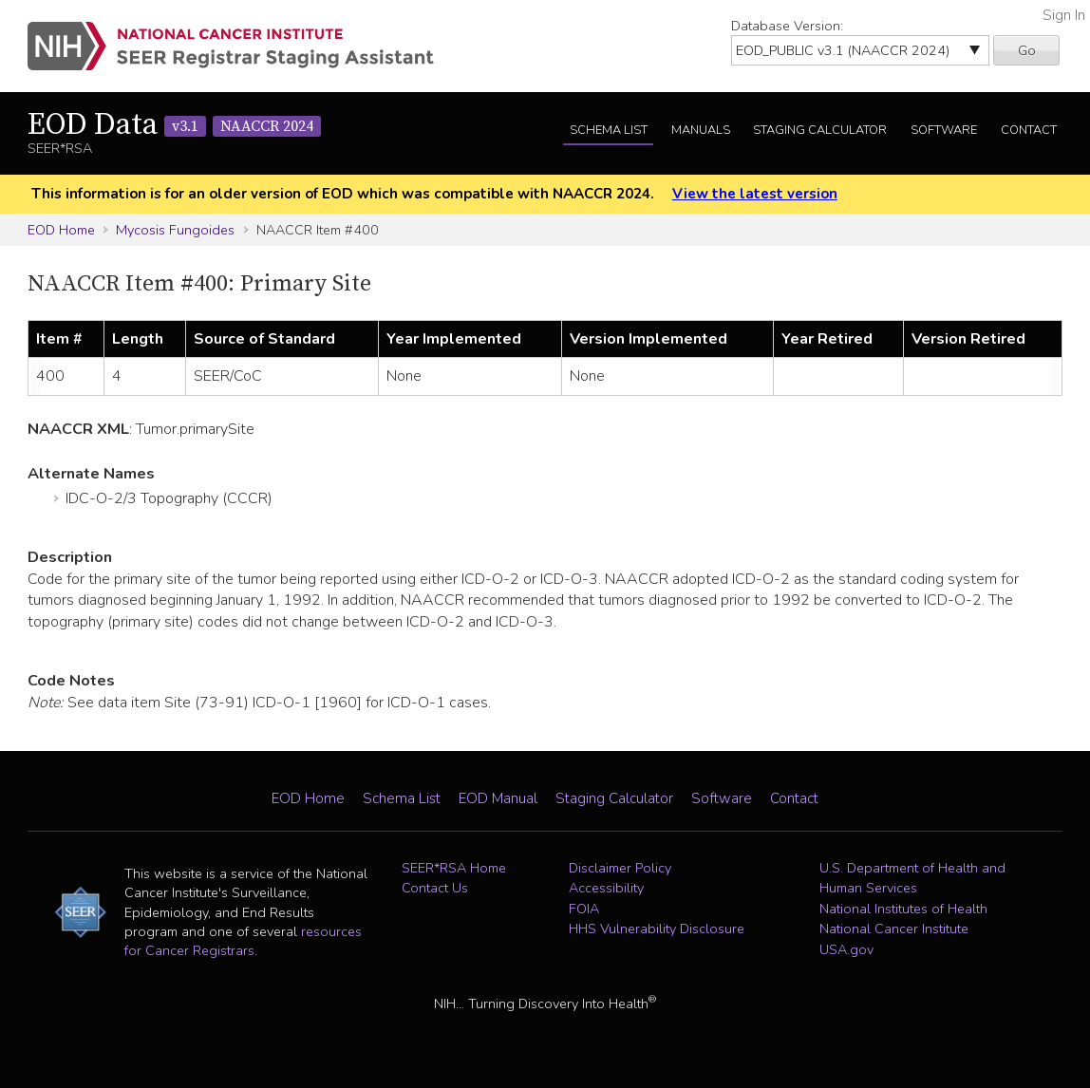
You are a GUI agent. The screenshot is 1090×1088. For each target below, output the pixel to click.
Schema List (609, 130)
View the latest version (754, 193)
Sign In (1064, 15)
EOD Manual (498, 798)
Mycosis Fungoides (175, 229)
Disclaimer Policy (620, 867)
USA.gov (846, 949)
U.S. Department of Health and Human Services (912, 878)
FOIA (584, 908)
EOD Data (174, 125)
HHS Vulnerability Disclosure (656, 928)
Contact (1029, 130)
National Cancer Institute (893, 928)
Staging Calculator (820, 130)
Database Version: (787, 25)
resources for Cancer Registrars (243, 941)
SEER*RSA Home (454, 867)
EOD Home (61, 229)
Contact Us (435, 887)
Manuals (700, 130)
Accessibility (606, 887)
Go (1027, 50)
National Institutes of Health (903, 908)
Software (944, 130)
